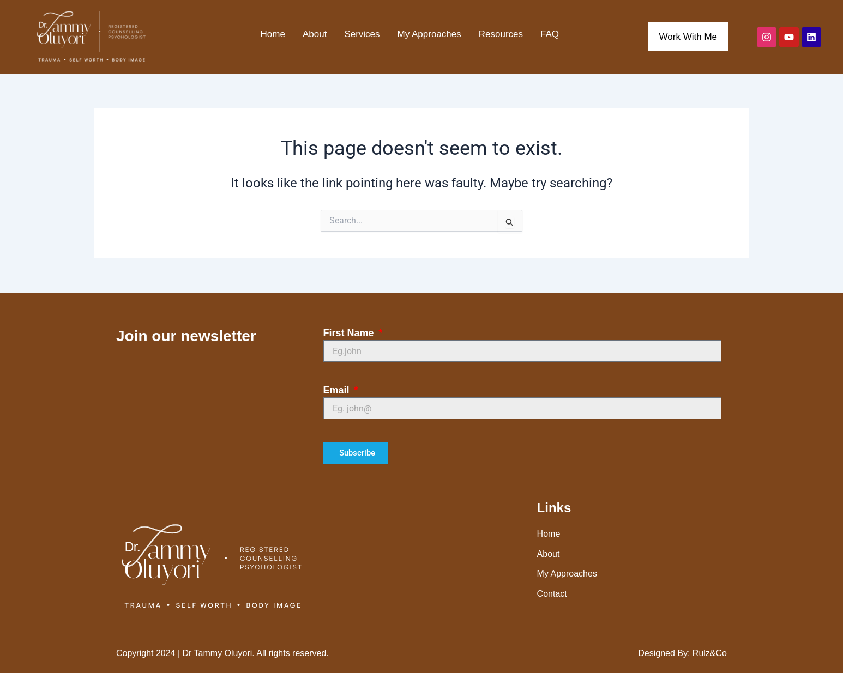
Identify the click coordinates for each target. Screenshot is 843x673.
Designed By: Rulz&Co (682, 653)
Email (337, 390)
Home (273, 34)
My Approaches (429, 34)
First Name (350, 333)
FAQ (549, 34)
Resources (501, 34)
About (315, 34)
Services (362, 34)
